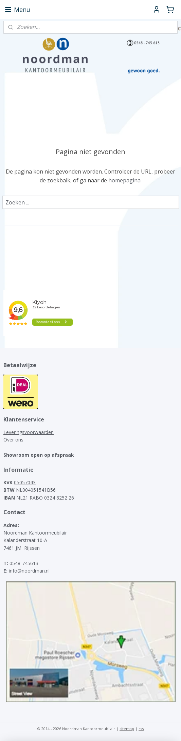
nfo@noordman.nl (30, 570)
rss (141, 728)
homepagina (124, 180)
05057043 (25, 482)
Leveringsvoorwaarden (28, 432)
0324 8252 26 (59, 497)
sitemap (127, 728)
